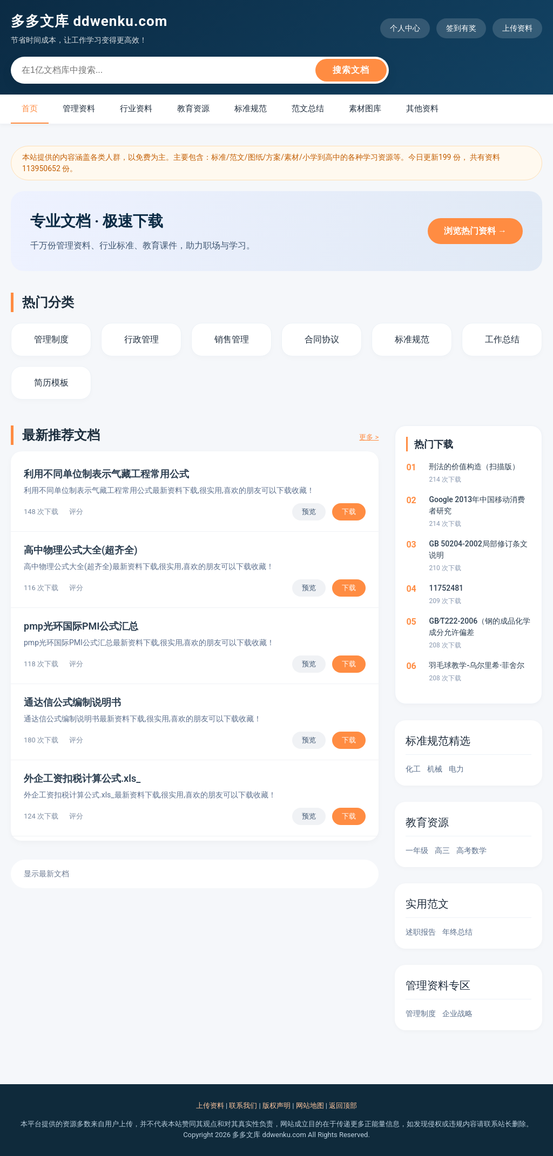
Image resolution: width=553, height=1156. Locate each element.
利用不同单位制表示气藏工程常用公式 (106, 473)
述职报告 (421, 932)
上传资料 (517, 28)
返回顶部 (343, 1105)
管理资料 (79, 108)
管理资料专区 (438, 985)
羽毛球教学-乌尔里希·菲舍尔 (476, 665)
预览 (309, 512)
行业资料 (136, 108)
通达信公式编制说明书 (72, 702)
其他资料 (422, 108)
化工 (413, 769)
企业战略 (457, 1013)
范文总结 (308, 108)
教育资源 (193, 108)
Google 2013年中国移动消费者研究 (477, 505)
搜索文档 (351, 70)
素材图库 (365, 108)
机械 (434, 769)
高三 (442, 850)
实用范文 (427, 903)
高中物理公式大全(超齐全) (81, 550)
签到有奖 (461, 28)
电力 (456, 769)
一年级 (417, 850)
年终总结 (457, 932)
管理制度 (421, 1013)
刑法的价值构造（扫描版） (474, 466)
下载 (349, 512)
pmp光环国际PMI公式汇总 (81, 626)
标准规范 (250, 108)
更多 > (369, 437)
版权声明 (276, 1105)
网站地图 (310, 1105)
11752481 (446, 588)
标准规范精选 (438, 740)
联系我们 (243, 1105)
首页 (30, 108)
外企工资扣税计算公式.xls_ (82, 778)
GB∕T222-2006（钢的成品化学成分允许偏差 (479, 627)
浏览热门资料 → (475, 231)
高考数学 (471, 850)
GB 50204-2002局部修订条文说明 (478, 549)
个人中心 (405, 28)
